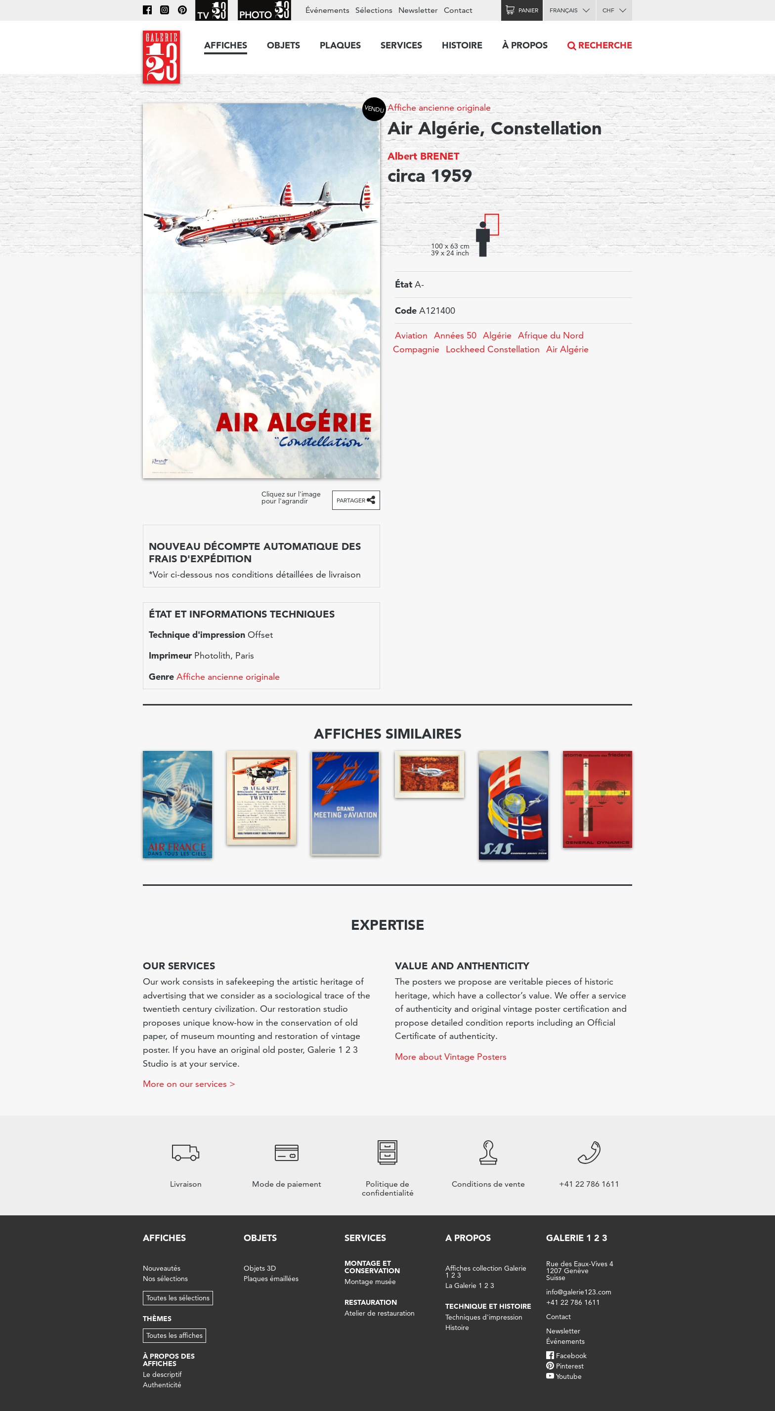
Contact (458, 10)
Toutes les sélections (178, 1297)
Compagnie (416, 349)
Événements (327, 10)
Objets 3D (260, 1268)
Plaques (340, 45)
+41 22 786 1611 (573, 1302)
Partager (351, 500)
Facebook (571, 1355)
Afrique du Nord (551, 335)
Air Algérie (567, 349)
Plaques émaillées (271, 1278)
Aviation (411, 335)
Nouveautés (161, 1268)
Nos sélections (165, 1278)
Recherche (605, 45)
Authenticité (162, 1384)
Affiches (225, 45)
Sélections (373, 10)
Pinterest (570, 1366)
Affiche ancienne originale (439, 107)
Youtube (569, 1376)
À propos (525, 45)
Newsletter (418, 10)
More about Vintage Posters (451, 1056)
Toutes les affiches (174, 1335)
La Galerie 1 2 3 (469, 1285)
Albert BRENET (423, 156)
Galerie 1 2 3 (576, 1238)
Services (401, 45)
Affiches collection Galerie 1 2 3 (485, 1272)
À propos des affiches (169, 1360)
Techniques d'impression (483, 1317)
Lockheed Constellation (493, 349)
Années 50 (455, 335)
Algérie (497, 335)
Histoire (462, 45)
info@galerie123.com (578, 1291)
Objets (283, 45)
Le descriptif (162, 1374)
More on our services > (189, 1083)
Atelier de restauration (379, 1313)
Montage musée (370, 1281)
